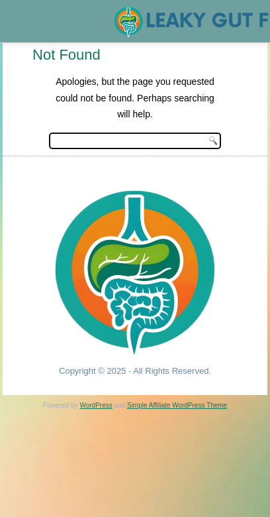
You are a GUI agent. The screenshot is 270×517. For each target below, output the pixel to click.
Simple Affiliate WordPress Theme (177, 405)
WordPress (95, 405)
